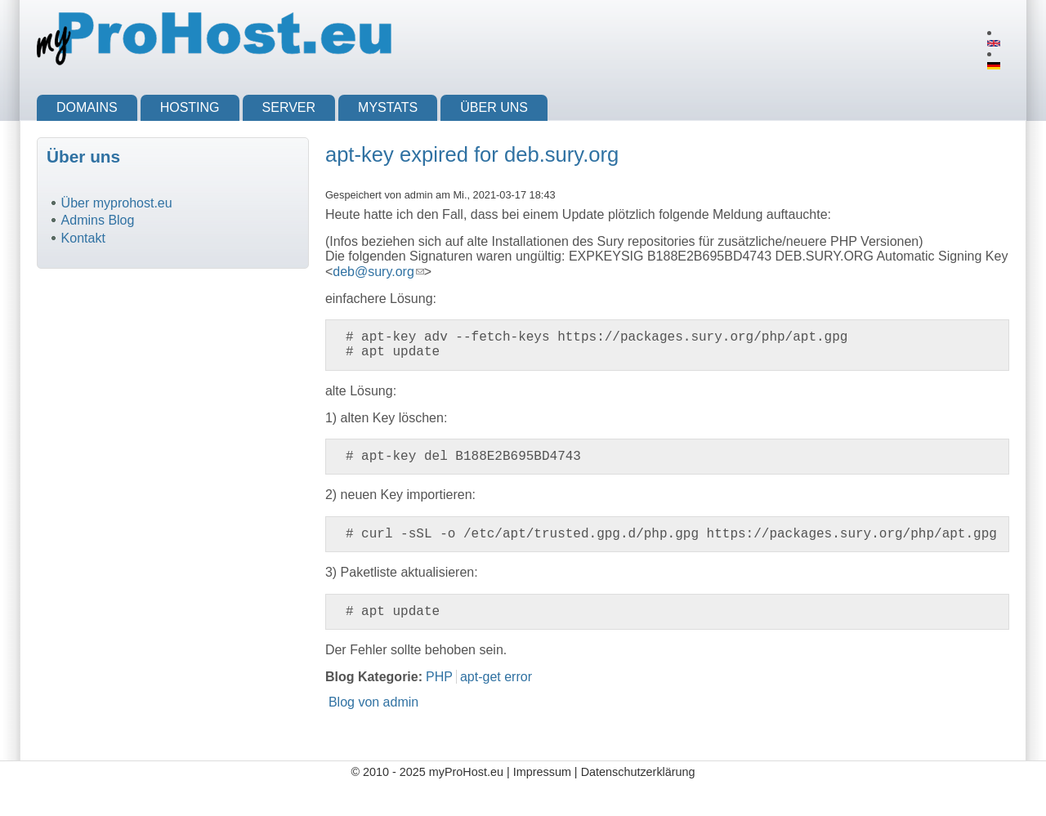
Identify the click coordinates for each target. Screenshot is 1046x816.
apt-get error (496, 677)
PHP (439, 677)
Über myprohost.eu (116, 203)
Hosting (190, 107)
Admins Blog (98, 220)
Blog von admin (373, 702)
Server (289, 107)
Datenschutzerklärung (638, 771)
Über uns (494, 107)
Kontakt (83, 238)
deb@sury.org (378, 272)
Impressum (542, 771)
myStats (388, 107)
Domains (87, 107)
